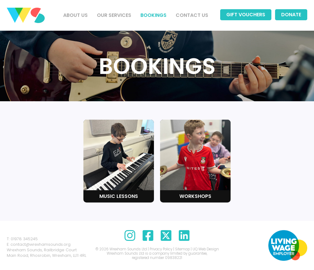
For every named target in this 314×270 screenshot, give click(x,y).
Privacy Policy (161, 249)
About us (75, 15)
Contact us (192, 15)
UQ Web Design (206, 249)
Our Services (114, 15)
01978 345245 (24, 238)
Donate (291, 14)
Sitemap (182, 249)
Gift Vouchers (245, 14)
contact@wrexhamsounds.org (40, 244)
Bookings (153, 15)
